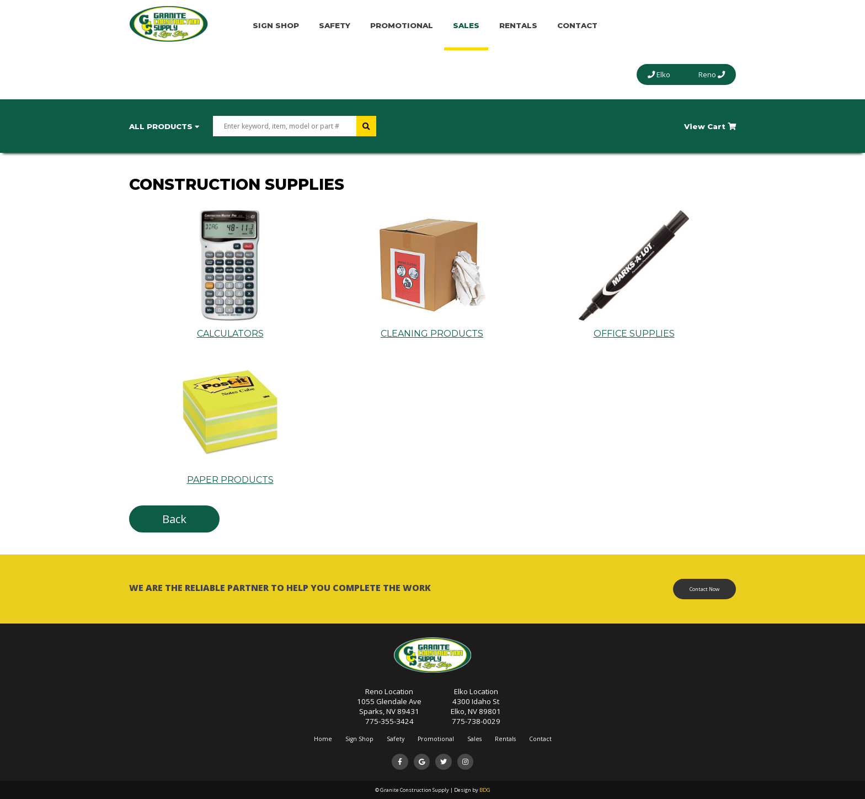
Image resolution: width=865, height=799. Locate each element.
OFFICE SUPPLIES (634, 328)
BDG (484, 789)
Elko (659, 74)
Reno (711, 74)
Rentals (518, 25)
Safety (334, 25)
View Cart (710, 126)
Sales (466, 25)
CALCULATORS (230, 328)
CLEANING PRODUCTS (432, 328)
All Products (164, 126)
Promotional (401, 25)
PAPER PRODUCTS (230, 474)
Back (174, 519)
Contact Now (704, 589)
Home (323, 739)
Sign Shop (276, 25)
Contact (577, 25)
